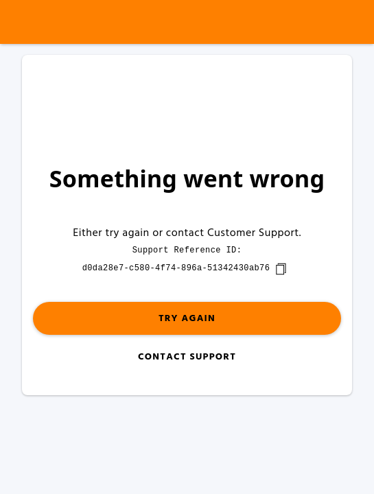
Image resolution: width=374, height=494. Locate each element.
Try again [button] (187, 319)
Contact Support (187, 357)
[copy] (281, 269)
